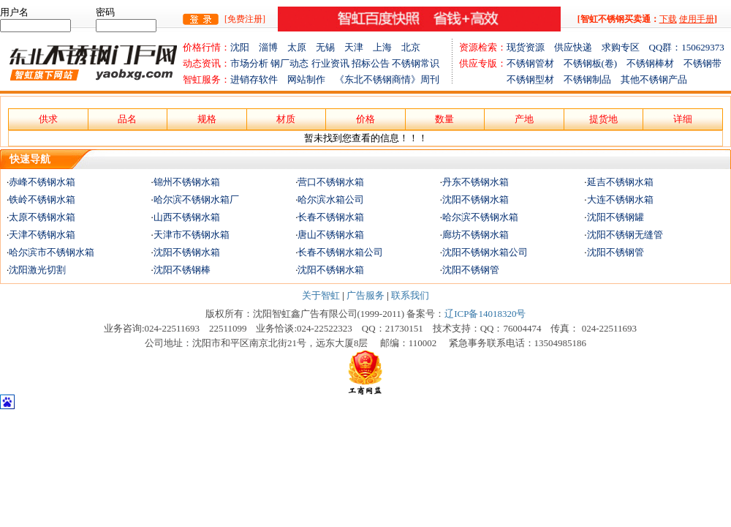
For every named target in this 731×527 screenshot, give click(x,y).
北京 (410, 47)
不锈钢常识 (415, 63)
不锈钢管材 (535, 63)
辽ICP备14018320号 (485, 313)
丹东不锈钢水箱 (475, 181)
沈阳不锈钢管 (615, 252)
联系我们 (410, 295)
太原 (301, 47)
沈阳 (244, 47)
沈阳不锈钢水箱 (475, 199)
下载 (668, 19)
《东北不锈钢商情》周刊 (387, 79)
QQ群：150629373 (686, 47)
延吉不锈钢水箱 (620, 181)
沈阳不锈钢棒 (182, 269)
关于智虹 (321, 295)
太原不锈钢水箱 (42, 217)
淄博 (273, 47)
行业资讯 (330, 63)
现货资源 (530, 47)
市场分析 (249, 63)
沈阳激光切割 (37, 269)
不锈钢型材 (511, 79)
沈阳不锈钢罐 (615, 217)
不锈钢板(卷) (595, 63)
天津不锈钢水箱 (42, 234)
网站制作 (311, 79)
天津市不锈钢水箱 (192, 234)
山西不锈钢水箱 (187, 217)
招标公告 (371, 63)
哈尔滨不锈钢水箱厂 (196, 199)
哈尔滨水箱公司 (331, 199)
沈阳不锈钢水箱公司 (485, 252)
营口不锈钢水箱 (331, 181)
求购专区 (625, 47)
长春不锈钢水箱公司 (340, 252)
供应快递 (578, 47)
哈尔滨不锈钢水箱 (480, 217)
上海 (387, 47)
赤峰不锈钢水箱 (42, 181)
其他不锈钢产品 (654, 79)
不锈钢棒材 (654, 63)
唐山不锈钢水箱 (331, 234)
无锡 (330, 47)
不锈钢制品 (592, 79)
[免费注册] (244, 19)
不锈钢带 (702, 63)
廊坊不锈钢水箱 (475, 234)
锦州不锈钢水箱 (187, 181)
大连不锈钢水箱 (620, 199)
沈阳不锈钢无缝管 (625, 234)
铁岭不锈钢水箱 (42, 199)
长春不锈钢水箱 (331, 217)
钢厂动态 (289, 63)
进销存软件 (258, 79)
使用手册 (696, 19)
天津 (358, 47)
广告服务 (365, 295)
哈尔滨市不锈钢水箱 (51, 252)
